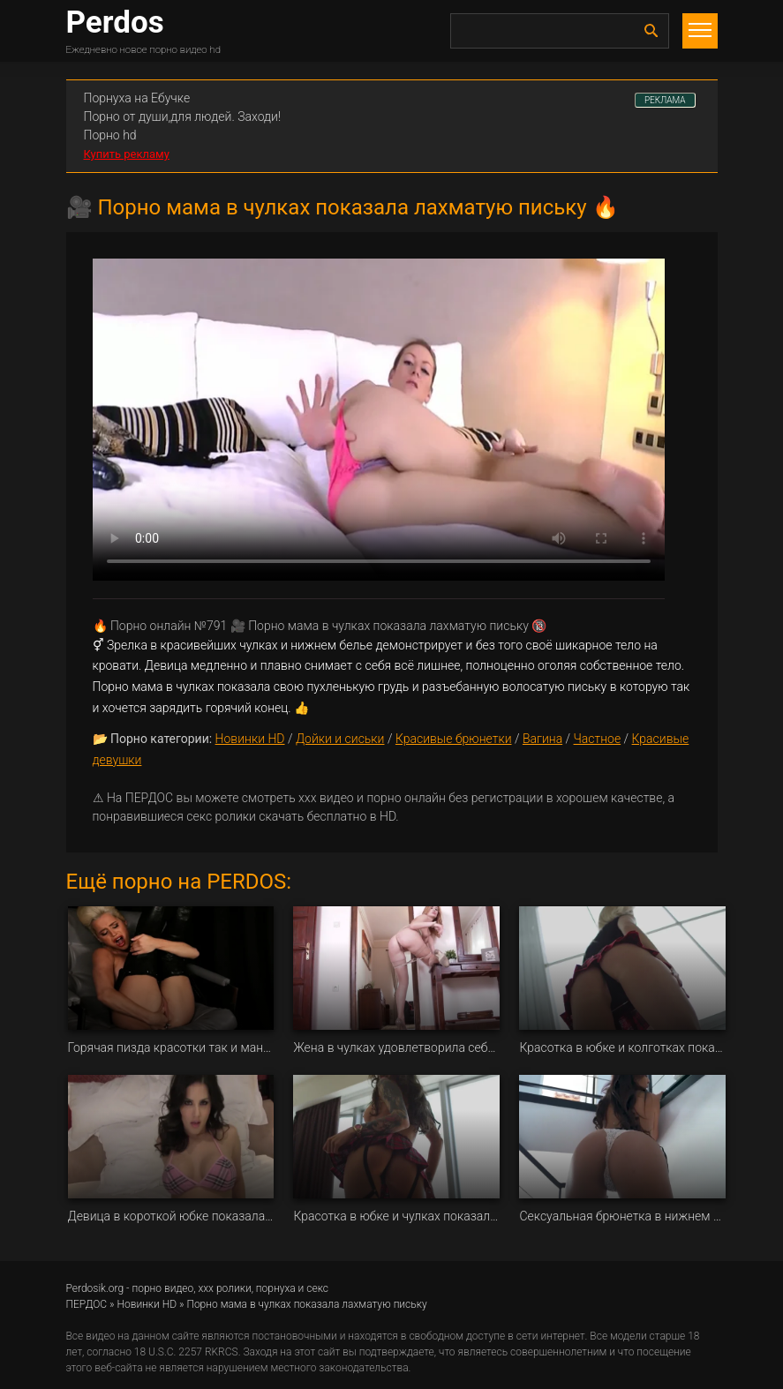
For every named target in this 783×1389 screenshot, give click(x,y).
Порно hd (110, 135)
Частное (597, 739)
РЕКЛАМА (665, 100)
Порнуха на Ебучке (137, 98)
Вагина (542, 739)
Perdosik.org (95, 1288)
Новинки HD (250, 739)
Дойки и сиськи (340, 739)
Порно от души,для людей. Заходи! (183, 116)
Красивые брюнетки (453, 739)
